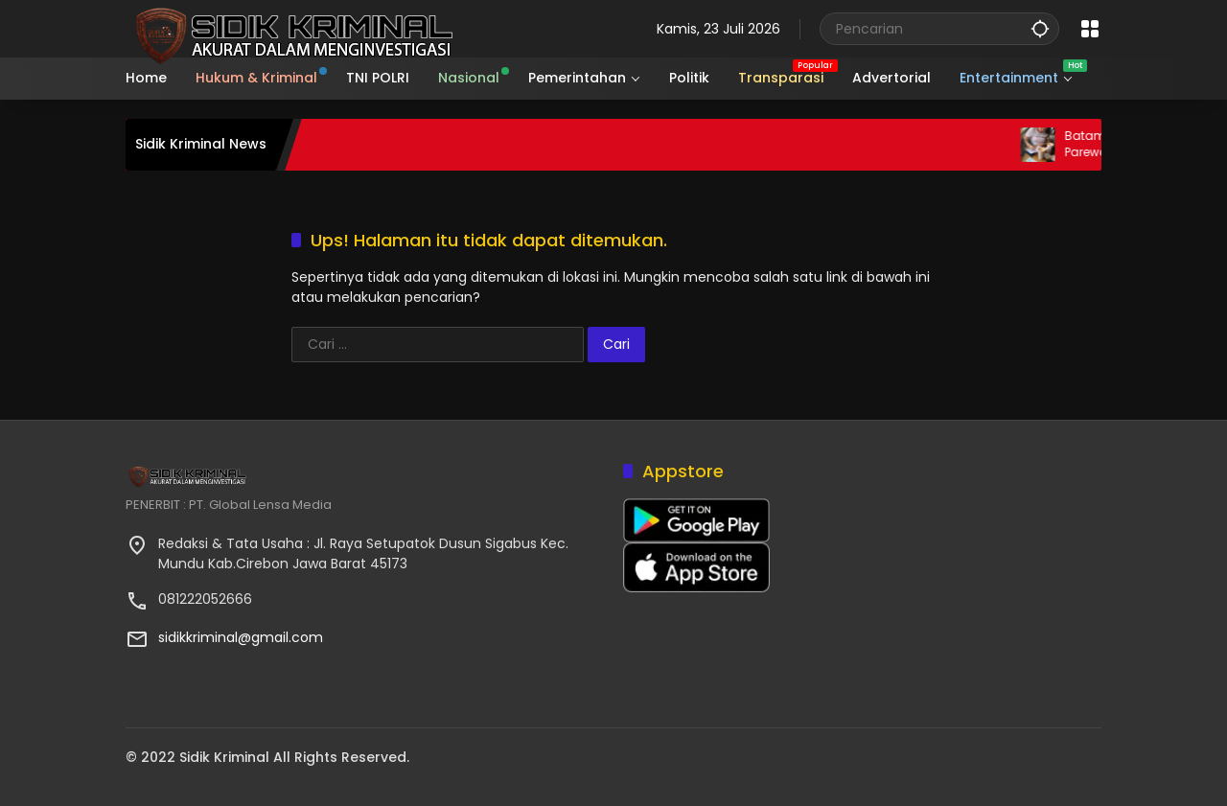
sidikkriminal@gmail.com (240, 637)
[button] (1040, 28)
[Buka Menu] (1089, 28)
